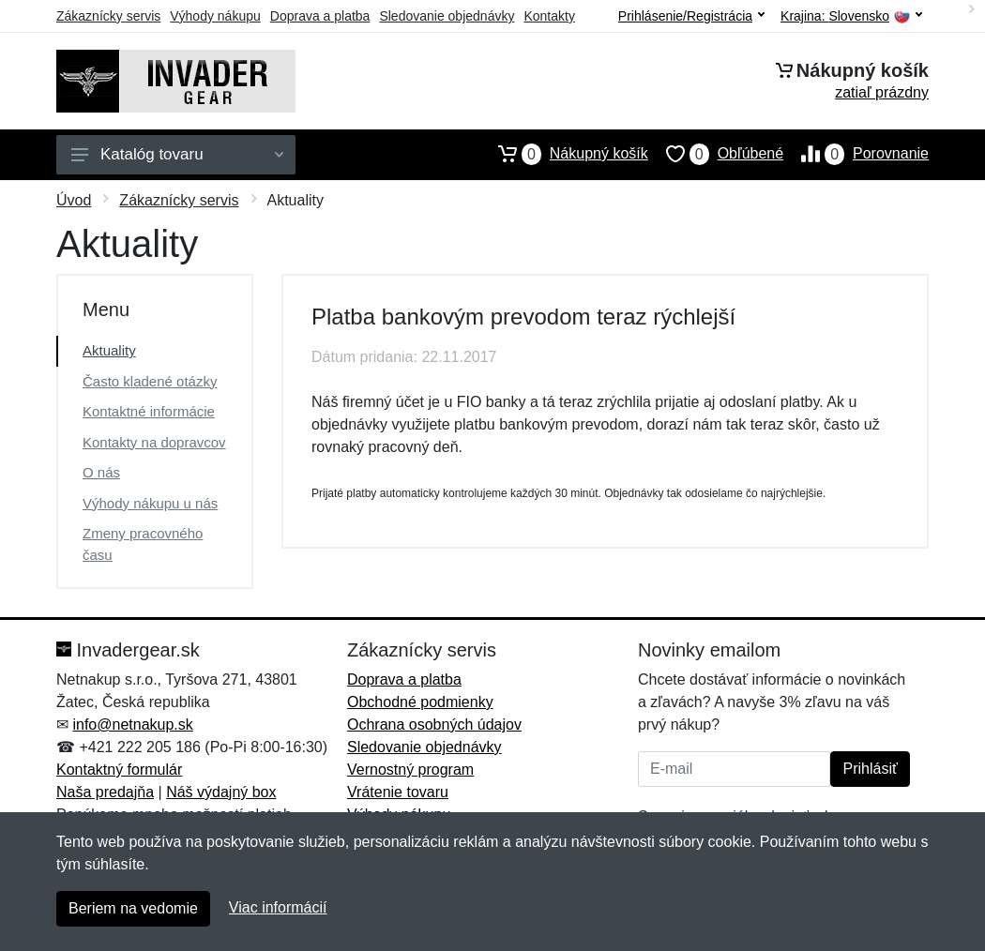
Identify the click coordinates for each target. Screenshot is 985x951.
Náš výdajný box (221, 792)
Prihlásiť (869, 769)
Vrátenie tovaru (397, 792)
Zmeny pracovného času (143, 544)
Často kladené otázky (150, 381)
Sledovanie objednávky (446, 15)
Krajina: (851, 16)
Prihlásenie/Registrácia (691, 16)
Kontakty (548, 15)
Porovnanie (856, 154)
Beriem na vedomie (133, 908)
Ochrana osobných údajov (434, 724)
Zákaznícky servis (108, 15)
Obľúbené (715, 154)
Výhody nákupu (215, 15)
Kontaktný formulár (119, 769)
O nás (101, 472)
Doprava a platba (320, 15)
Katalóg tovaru (177, 154)
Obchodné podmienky (420, 702)
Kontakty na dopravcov (154, 442)
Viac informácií (278, 907)
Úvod (73, 200)
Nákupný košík (564, 154)
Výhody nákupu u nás (150, 503)
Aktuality (109, 350)
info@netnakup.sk (132, 724)
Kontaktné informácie (149, 411)
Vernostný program (410, 769)
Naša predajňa (105, 792)
